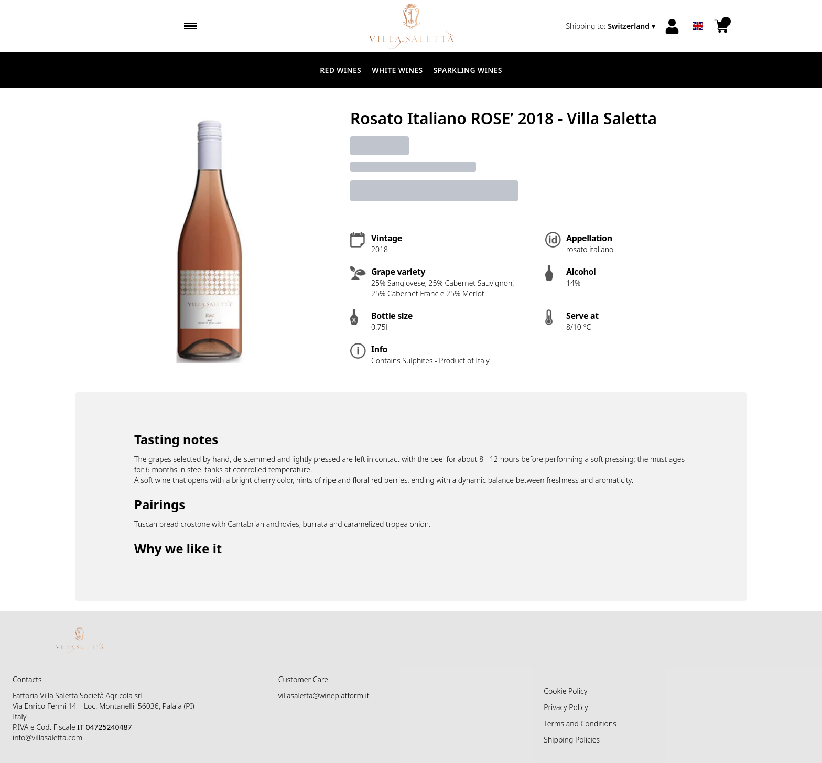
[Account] (672, 26)
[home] (411, 26)
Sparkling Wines (468, 70)
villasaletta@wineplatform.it (324, 696)
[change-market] (611, 26)
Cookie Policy (565, 691)
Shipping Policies (572, 740)
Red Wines (340, 70)
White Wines (397, 70)
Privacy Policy (566, 707)
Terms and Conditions (580, 723)
